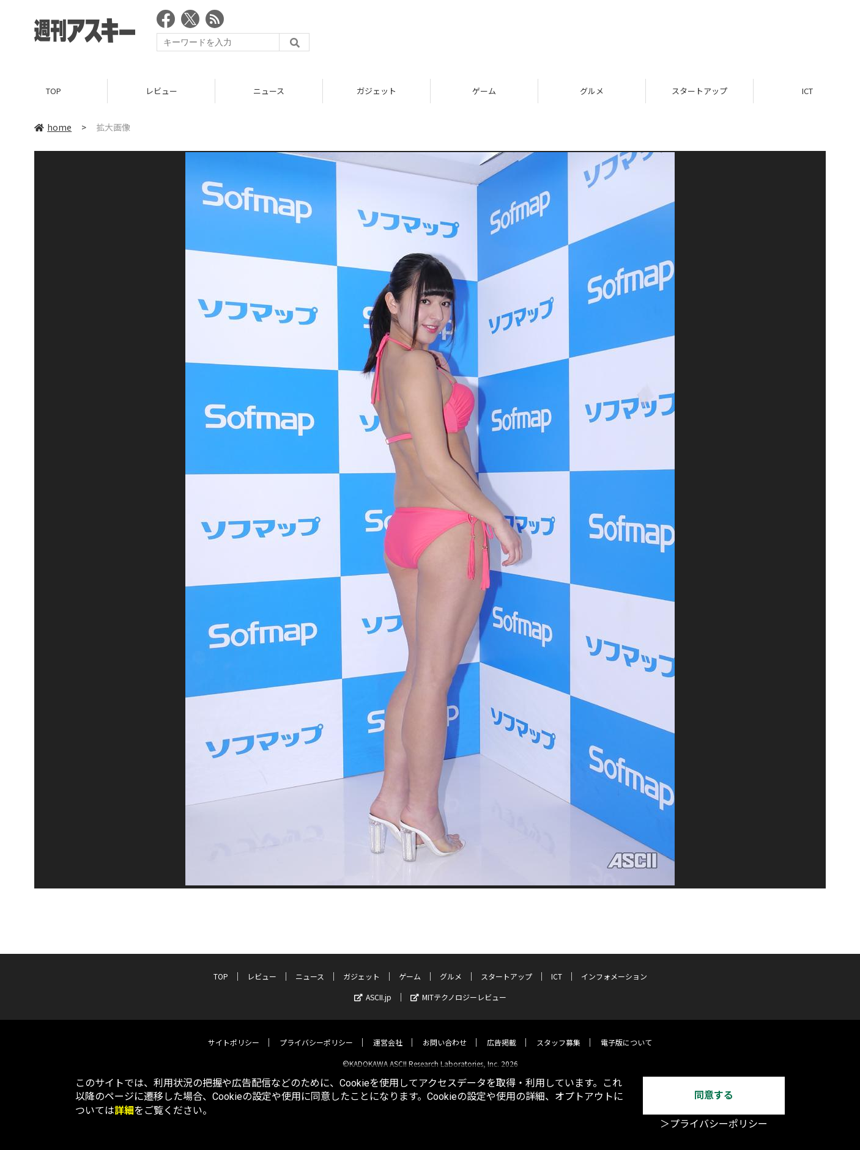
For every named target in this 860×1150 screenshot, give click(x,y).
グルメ (592, 91)
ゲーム (484, 91)
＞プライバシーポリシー (714, 1124)
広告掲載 (501, 1032)
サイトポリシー (233, 1032)
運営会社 (387, 1032)
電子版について (626, 1032)
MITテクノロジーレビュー (458, 987)
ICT (556, 966)
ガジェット (376, 91)
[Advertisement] (603, 33)
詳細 (124, 1110)
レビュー (161, 91)
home (53, 128)
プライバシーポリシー (316, 1032)
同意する (713, 1095)
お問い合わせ (445, 1032)
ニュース (268, 91)
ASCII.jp (372, 987)
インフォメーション (614, 966)
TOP (53, 91)
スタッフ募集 (558, 1032)
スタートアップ (699, 91)
